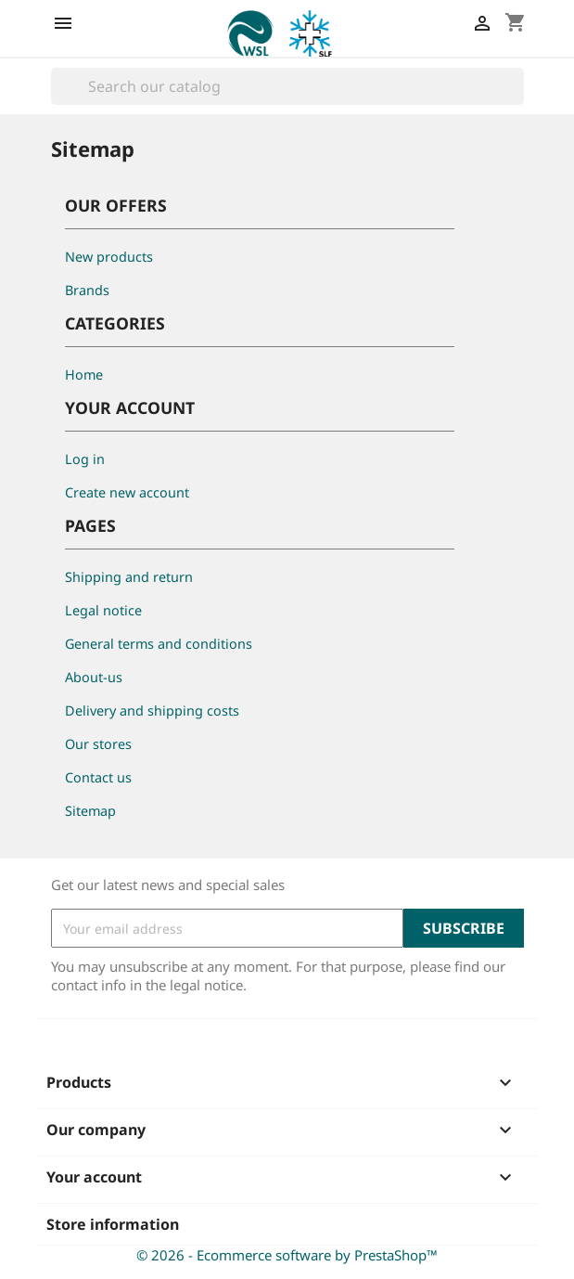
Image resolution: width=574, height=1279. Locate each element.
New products (109, 256)
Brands (87, 290)
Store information (112, 1224)
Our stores (98, 744)
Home (84, 374)
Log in (85, 459)
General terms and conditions (158, 643)
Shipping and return (129, 577)
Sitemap (90, 811)
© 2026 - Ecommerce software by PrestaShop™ (287, 1255)
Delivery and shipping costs (152, 710)
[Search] (287, 86)
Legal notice (103, 610)
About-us (93, 677)
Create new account (127, 492)
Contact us (98, 777)
